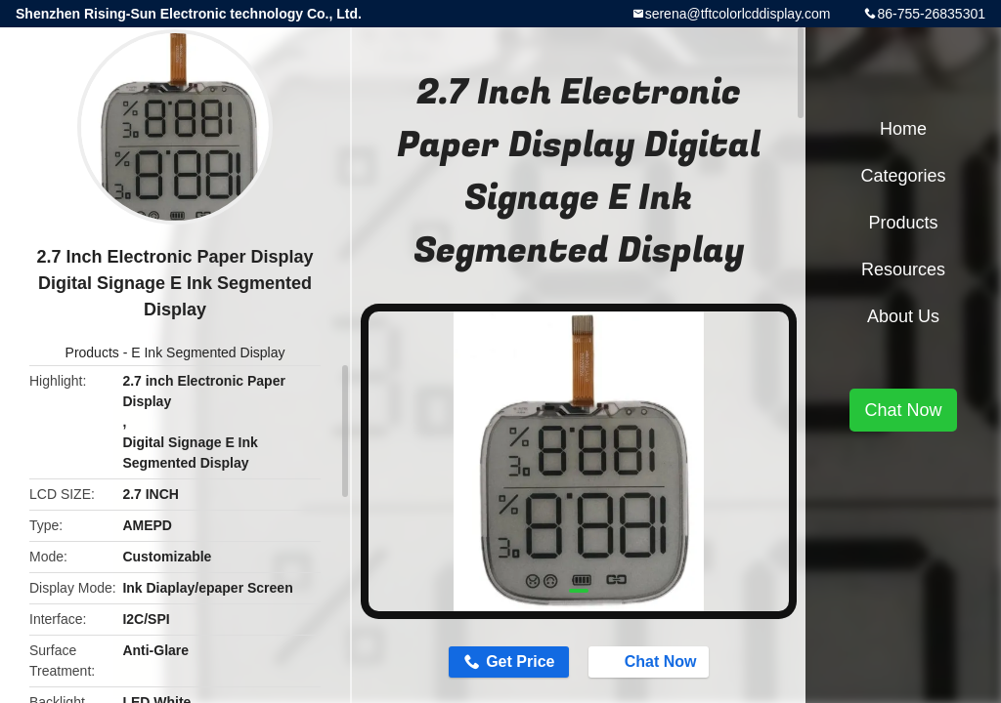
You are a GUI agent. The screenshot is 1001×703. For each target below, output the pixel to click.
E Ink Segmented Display (207, 352)
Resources (903, 269)
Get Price (520, 661)
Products (92, 352)
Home (903, 129)
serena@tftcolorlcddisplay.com (738, 13)
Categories (902, 176)
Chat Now (651, 661)
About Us (903, 316)
